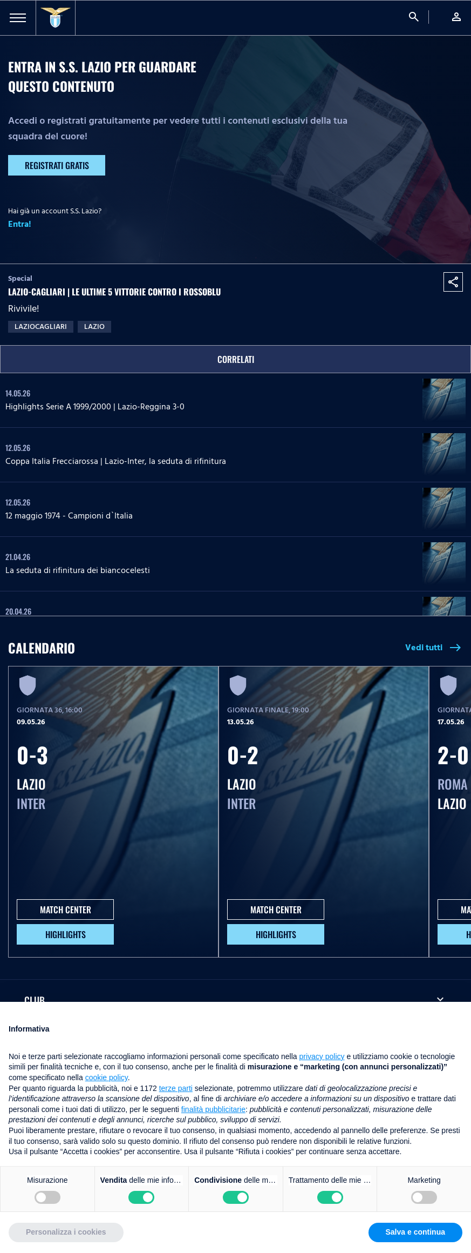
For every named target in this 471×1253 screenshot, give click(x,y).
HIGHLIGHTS (65, 934)
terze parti (176, 1088)
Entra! (19, 224)
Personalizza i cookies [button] (66, 1232)
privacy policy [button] (322, 1056)
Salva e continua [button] (415, 1232)
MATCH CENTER (65, 909)
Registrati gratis (57, 165)
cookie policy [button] (106, 1077)
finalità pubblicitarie (213, 1109)
